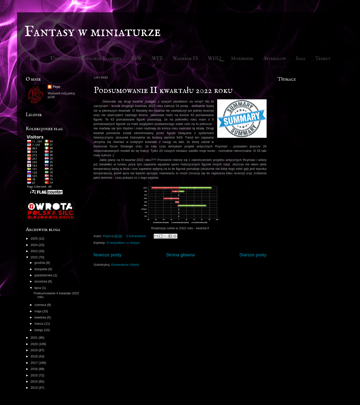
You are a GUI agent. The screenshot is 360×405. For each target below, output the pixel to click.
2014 (35, 381)
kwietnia (40, 317)
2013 (35, 387)
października (43, 275)
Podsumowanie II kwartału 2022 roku (163, 90)
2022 (35, 257)
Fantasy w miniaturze (92, 32)
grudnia (40, 262)
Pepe (56, 86)
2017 (35, 363)
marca (39, 323)
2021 (35, 337)
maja (38, 311)
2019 (35, 350)
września (41, 281)
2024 (35, 245)
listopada (41, 269)
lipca (38, 288)
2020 (35, 344)
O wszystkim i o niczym (123, 243)
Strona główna (180, 254)
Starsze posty (252, 254)
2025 (35, 238)
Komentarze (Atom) (125, 264)
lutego (39, 330)
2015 (35, 375)
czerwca (40, 305)
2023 (35, 251)
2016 (35, 369)
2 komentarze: (137, 236)
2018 (35, 356)
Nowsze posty (108, 254)
